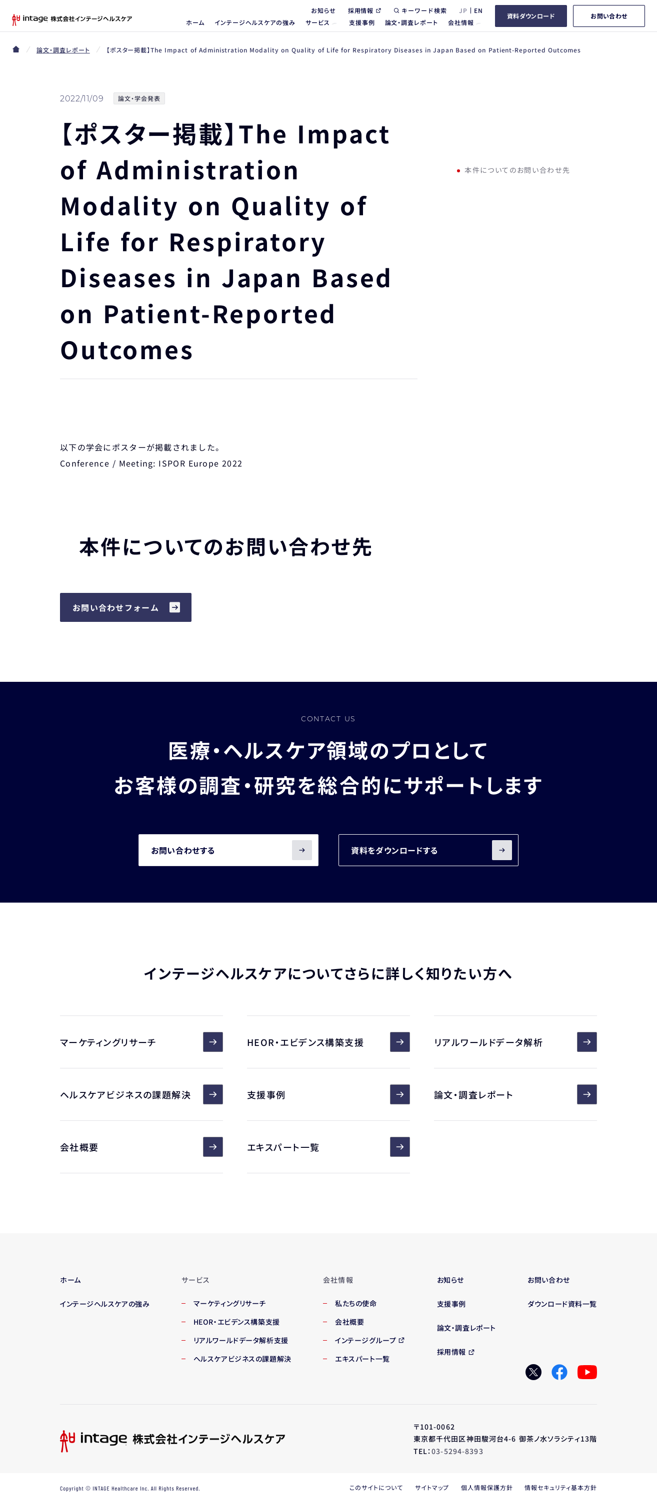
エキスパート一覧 (328, 1147)
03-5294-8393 (457, 1451)
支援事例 (328, 1094)
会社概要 (141, 1147)
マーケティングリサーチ (141, 1042)
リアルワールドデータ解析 (515, 1042)
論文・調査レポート (63, 49)
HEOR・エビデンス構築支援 (328, 1042)
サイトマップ (432, 1487)
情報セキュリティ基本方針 (560, 1487)
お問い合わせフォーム (115, 607)
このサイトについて (376, 1487)
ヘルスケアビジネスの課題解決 (141, 1094)
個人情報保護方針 (487, 1487)
